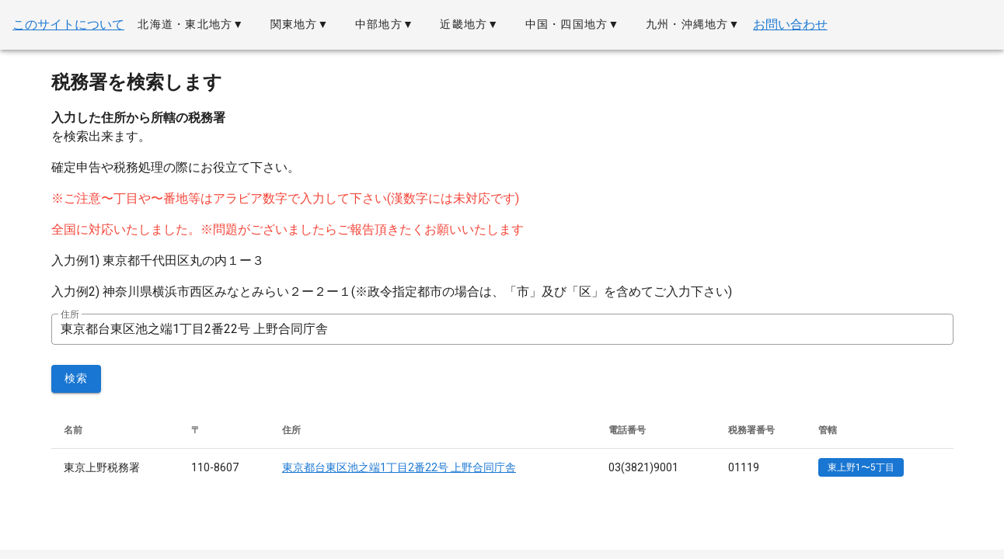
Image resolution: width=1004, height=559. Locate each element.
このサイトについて (68, 24)
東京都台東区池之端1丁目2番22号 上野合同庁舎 (399, 467)
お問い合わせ (790, 24)
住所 (70, 314)
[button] (190, 25)
